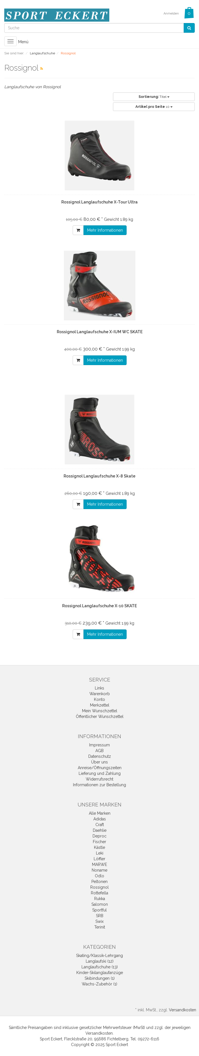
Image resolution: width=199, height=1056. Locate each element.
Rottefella (99, 893)
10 (154, 107)
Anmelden (171, 13)
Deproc (99, 836)
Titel (154, 97)
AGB (99, 750)
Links (99, 688)
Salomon (99, 904)
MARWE (99, 864)
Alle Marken (99, 813)
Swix (99, 921)
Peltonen (99, 881)
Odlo (99, 876)
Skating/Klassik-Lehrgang (99, 955)
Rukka (99, 898)
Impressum (99, 745)
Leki (99, 853)
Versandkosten (182, 1010)
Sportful (99, 910)
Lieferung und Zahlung (100, 773)
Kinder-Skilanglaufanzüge (99, 972)
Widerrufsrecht (99, 779)
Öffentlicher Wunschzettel (99, 716)
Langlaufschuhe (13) (99, 967)
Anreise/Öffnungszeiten (100, 767)
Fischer (99, 841)
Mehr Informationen (105, 230)
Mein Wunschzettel (99, 711)
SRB (99, 915)
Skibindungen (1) (100, 978)
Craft (99, 824)
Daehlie (99, 830)
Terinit (99, 927)
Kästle (99, 847)
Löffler (99, 859)
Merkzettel (99, 705)
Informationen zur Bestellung (99, 785)
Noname (99, 870)
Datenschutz (99, 756)
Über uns (99, 762)
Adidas (99, 819)
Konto (99, 699)
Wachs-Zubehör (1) (99, 984)
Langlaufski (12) (100, 961)
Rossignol (99, 887)
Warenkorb (99, 693)
